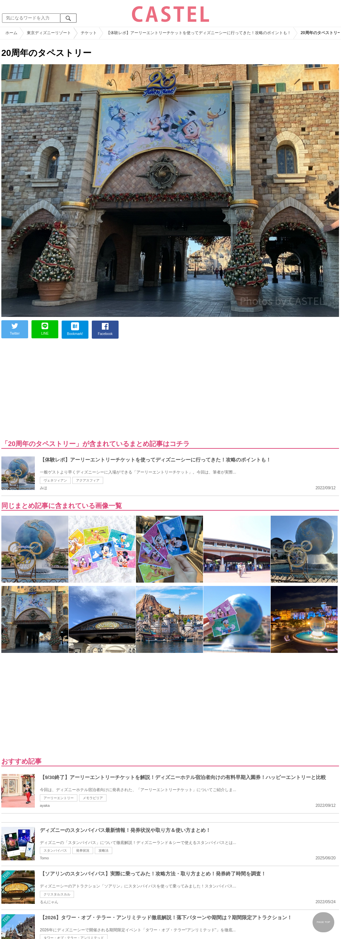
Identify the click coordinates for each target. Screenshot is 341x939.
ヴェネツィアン (55, 480)
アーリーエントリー (59, 798)
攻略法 (103, 850)
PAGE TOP (323, 922)
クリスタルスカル (57, 894)
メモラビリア (93, 798)
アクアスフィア (87, 480)
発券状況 (82, 850)
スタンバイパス (55, 850)
